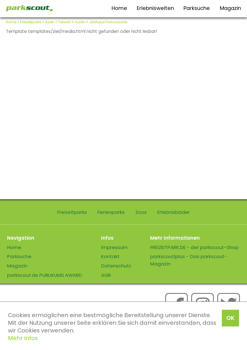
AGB (106, 275)
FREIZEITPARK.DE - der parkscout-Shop (194, 247)
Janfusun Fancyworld (108, 22)
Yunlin (80, 22)
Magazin (230, 8)
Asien (49, 22)
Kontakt (110, 256)
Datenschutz (116, 265)
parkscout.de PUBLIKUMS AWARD (44, 275)
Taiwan (64, 22)
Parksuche (197, 8)
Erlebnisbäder (173, 212)
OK (230, 318)
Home (119, 8)
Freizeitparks (30, 22)
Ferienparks (111, 212)
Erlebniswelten (155, 8)
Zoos (141, 212)
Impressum (114, 247)
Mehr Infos (23, 338)
